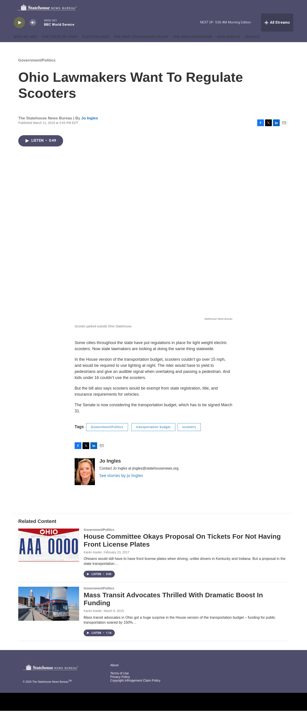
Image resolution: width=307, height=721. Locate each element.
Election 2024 (95, 47)
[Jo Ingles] (85, 481)
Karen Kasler (93, 562)
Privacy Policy (120, 687)
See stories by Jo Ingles (121, 485)
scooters (189, 437)
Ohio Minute (228, 47)
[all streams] (277, 33)
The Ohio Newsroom (192, 47)
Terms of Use (119, 683)
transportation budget (153, 437)
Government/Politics (36, 70)
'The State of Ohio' (59, 47)
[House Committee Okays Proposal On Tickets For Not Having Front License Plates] (48, 555)
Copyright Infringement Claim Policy (135, 690)
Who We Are (25, 47)
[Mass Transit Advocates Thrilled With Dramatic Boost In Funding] (48, 614)
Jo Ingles (89, 128)
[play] (19, 32)
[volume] (33, 33)
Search (252, 47)
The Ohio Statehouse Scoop (141, 47)
